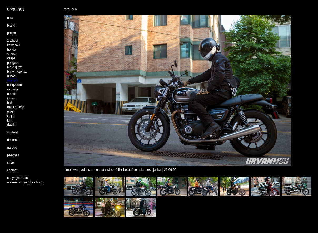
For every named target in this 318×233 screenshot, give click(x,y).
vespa (11, 58)
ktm (9, 120)
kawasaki (13, 45)
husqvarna (14, 85)
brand (11, 25)
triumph (12, 80)
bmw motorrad (17, 72)
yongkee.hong (33, 182)
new (10, 18)
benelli (11, 94)
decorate (13, 140)
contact (12, 170)
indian (11, 98)
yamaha (12, 89)
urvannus (15, 9)
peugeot (12, 63)
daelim (11, 125)
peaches (13, 155)
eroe (10, 111)
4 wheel (12, 132)
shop (10, 162)
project (12, 33)
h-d (9, 102)
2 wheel (12, 40)
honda (11, 49)
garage (12, 147)
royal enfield (15, 107)
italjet (10, 116)
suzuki (11, 54)
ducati (11, 76)
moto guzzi (14, 67)
